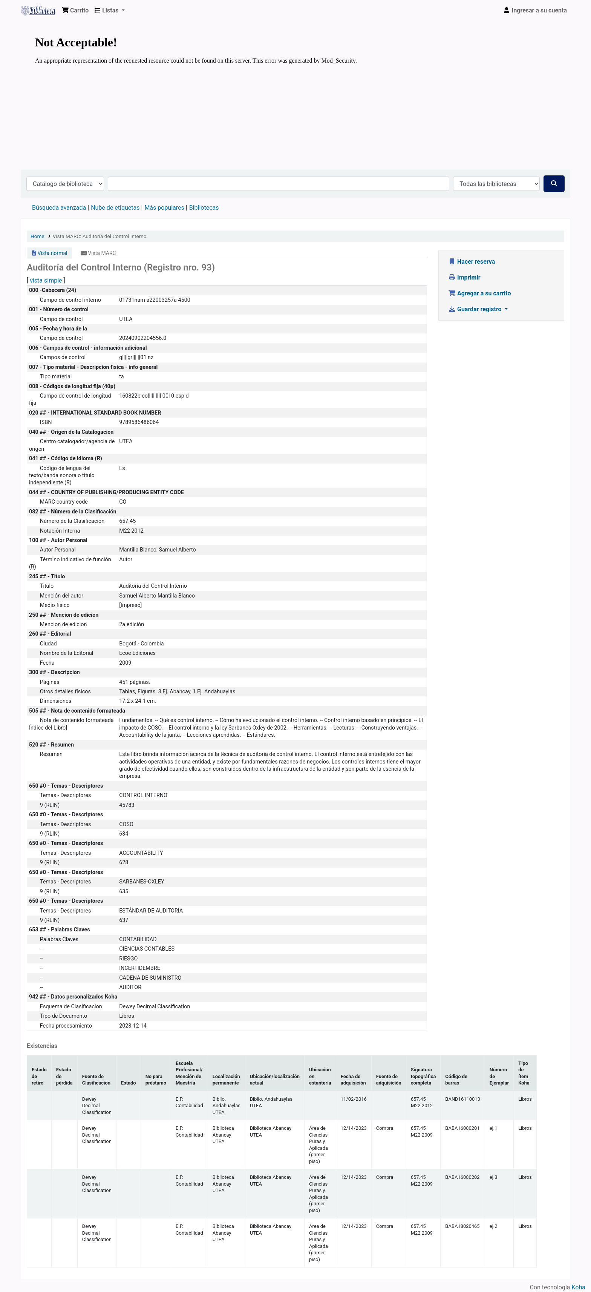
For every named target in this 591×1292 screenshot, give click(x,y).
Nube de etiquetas (115, 207)
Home (37, 236)
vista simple (46, 280)
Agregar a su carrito (479, 293)
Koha (578, 1287)
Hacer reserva (471, 261)
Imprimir (464, 277)
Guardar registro (475, 309)
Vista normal (49, 253)
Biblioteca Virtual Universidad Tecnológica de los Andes (40, 10)
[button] (75, 10)
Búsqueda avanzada (59, 207)
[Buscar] (554, 183)
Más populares (164, 207)
